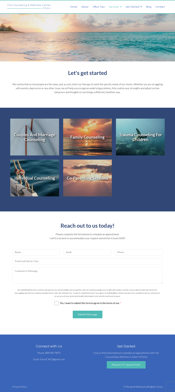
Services (114, 6)
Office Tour (99, 6)
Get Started (132, 6)
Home (73, 6)
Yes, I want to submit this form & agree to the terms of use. (90, 303)
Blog (148, 6)
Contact (160, 6)
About (84, 6)
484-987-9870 (52, 352)
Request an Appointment (126, 364)
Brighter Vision (155, 386)
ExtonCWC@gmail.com (52, 359)
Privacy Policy (19, 386)
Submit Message (87, 314)
